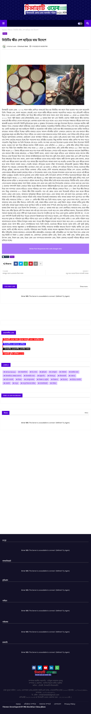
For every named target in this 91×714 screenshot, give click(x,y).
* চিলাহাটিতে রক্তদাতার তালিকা (14, 344)
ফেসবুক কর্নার (30, 379)
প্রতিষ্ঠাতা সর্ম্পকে (30, 704)
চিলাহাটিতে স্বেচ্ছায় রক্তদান (13, 376)
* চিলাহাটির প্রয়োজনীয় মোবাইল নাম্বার (16, 349)
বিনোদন (65, 379)
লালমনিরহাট (43, 383)
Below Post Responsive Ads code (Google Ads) (45, 249)
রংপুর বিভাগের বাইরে (29, 383)
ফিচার (10, 30)
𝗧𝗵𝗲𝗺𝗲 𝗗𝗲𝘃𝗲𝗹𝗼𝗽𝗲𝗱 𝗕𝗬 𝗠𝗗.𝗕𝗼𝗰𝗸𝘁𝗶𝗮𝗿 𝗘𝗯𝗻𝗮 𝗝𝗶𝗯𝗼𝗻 (24, 707)
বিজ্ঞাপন (55, 379)
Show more (84, 286)
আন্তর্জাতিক (23, 372)
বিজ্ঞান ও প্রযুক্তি (43, 379)
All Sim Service (10, 372)
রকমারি (8, 383)
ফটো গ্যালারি (9, 379)
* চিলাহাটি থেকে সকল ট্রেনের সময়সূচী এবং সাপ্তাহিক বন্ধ (23, 339)
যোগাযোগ (57, 704)
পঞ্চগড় (73, 376)
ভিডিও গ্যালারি (76, 379)
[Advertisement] (46, 56)
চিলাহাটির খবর (30, 376)
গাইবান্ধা (63, 372)
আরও (86, 413)
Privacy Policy (69, 704)
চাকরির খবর (74, 372)
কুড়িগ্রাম (44, 372)
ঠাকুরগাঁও (42, 376)
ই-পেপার (34, 372)
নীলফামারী (63, 376)
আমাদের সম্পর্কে (45, 704)
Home (4, 30)
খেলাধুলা (54, 372)
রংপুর (16, 383)
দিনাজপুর (52, 376)
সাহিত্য (54, 383)
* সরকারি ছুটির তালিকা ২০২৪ (13, 353)
